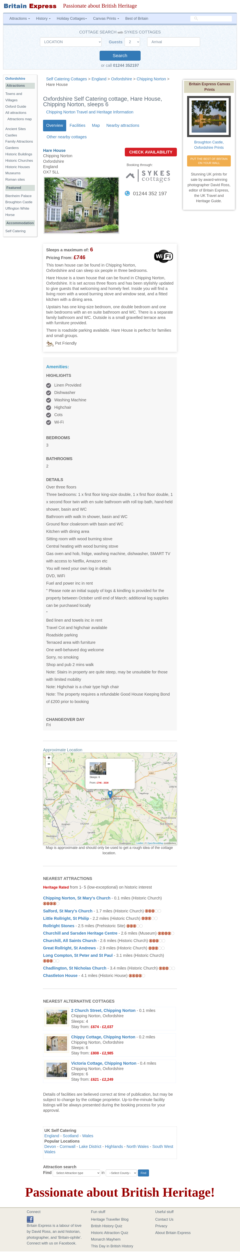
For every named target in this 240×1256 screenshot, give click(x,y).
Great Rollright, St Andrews (69, 948)
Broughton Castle (18, 202)
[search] (211, 18)
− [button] (49, 764)
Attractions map (19, 119)
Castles (11, 135)
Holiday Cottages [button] (72, 18)
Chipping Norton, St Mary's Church (76, 898)
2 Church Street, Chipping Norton (103, 1010)
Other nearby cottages (67, 137)
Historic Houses (17, 167)
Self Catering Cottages (66, 79)
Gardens (12, 148)
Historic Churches (19, 161)
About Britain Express (173, 1233)
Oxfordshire (121, 79)
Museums (12, 173)
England (99, 79)
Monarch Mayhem (106, 1239)
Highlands (114, 1146)
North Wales (137, 1146)
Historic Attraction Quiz (109, 1233)
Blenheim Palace (18, 196)
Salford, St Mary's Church (67, 911)
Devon (50, 1146)
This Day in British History (112, 1246)
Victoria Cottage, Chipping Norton (103, 1063)
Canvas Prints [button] (106, 18)
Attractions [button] (19, 18)
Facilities (77, 125)
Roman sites (15, 179)
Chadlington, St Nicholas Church (74, 968)
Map (96, 125)
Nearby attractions (122, 125)
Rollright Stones (58, 926)
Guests (116, 42)
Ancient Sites (15, 129)
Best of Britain (136, 18)
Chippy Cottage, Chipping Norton (103, 1037)
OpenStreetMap (155, 843)
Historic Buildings (18, 154)
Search (120, 55)
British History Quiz (106, 1226)
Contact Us (164, 1219)
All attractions (15, 113)
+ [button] (49, 758)
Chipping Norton (151, 79)
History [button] (43, 18)
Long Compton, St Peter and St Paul (78, 955)
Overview (54, 125)
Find (47, 1172)
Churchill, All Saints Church (70, 940)
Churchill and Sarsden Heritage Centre (80, 933)
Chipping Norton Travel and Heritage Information (89, 112)
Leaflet (139, 843)
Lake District (90, 1146)
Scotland (70, 1136)
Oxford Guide (15, 107)
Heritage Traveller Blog (110, 1219)
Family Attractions (19, 141)
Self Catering (15, 231)
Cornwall (67, 1146)
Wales (87, 1136)
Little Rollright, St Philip (66, 918)
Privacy (161, 1226)
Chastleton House (60, 975)
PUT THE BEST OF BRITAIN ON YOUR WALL (209, 161)
